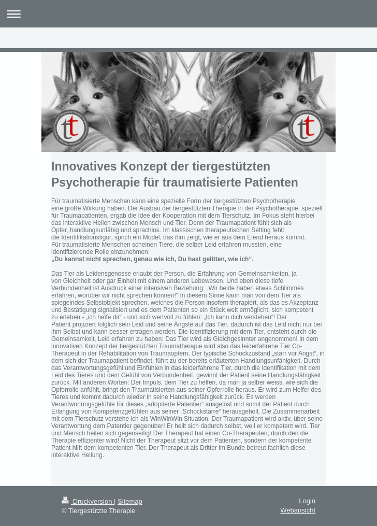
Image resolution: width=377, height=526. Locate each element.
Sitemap (130, 501)
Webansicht (297, 510)
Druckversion (88, 501)
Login (307, 501)
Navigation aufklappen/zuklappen (188, 14)
